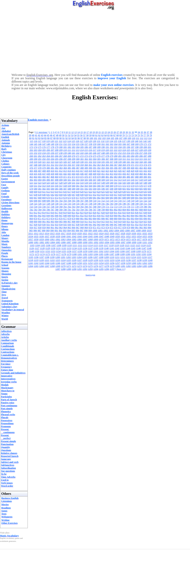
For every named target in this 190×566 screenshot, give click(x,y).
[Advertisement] (95, 41)
